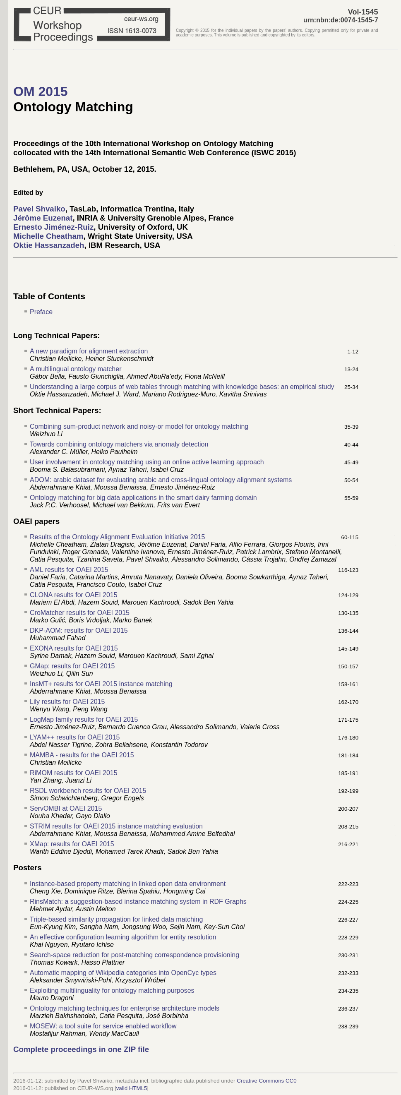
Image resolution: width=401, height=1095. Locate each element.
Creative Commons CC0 (266, 1081)
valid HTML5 (131, 1088)
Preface (41, 311)
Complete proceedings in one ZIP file (81, 1049)
